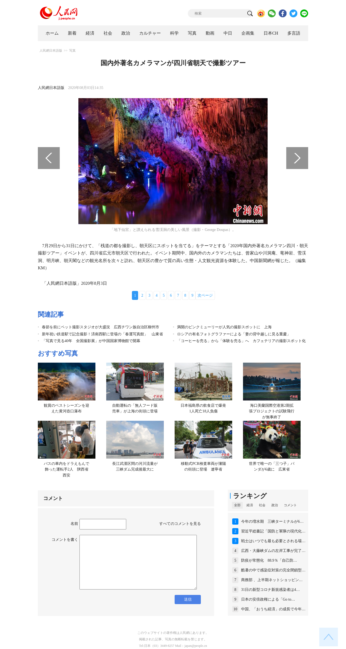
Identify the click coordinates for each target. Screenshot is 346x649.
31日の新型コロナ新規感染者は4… (270, 590)
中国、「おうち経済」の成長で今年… (273, 609)
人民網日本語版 (50, 50)
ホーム (52, 33)
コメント (290, 505)
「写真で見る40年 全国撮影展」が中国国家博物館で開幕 (91, 341)
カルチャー (150, 33)
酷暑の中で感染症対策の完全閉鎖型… (273, 570)
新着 (72, 33)
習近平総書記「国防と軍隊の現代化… (273, 531)
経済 (90, 33)
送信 (188, 599)
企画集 (247, 33)
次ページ (205, 295)
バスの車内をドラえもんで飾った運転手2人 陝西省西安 (66, 469)
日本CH (271, 33)
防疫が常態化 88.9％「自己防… (269, 560)
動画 (210, 33)
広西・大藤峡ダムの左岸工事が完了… (273, 551)
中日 (228, 33)
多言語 (293, 33)
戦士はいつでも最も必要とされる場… (273, 541)
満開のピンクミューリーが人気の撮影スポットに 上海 (224, 327)
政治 (125, 33)
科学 (174, 33)
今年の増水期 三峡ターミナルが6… (272, 521)
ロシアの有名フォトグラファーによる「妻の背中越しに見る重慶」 (234, 334)
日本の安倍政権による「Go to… (268, 599)
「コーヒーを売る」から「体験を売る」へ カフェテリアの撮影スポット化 (241, 341)
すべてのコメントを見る (180, 524)
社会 (108, 33)
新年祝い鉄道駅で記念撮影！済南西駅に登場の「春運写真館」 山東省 (102, 334)
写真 (192, 33)
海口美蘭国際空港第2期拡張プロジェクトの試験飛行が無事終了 (271, 411)
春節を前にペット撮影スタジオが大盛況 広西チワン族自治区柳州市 (100, 327)
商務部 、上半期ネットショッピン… (272, 580)
